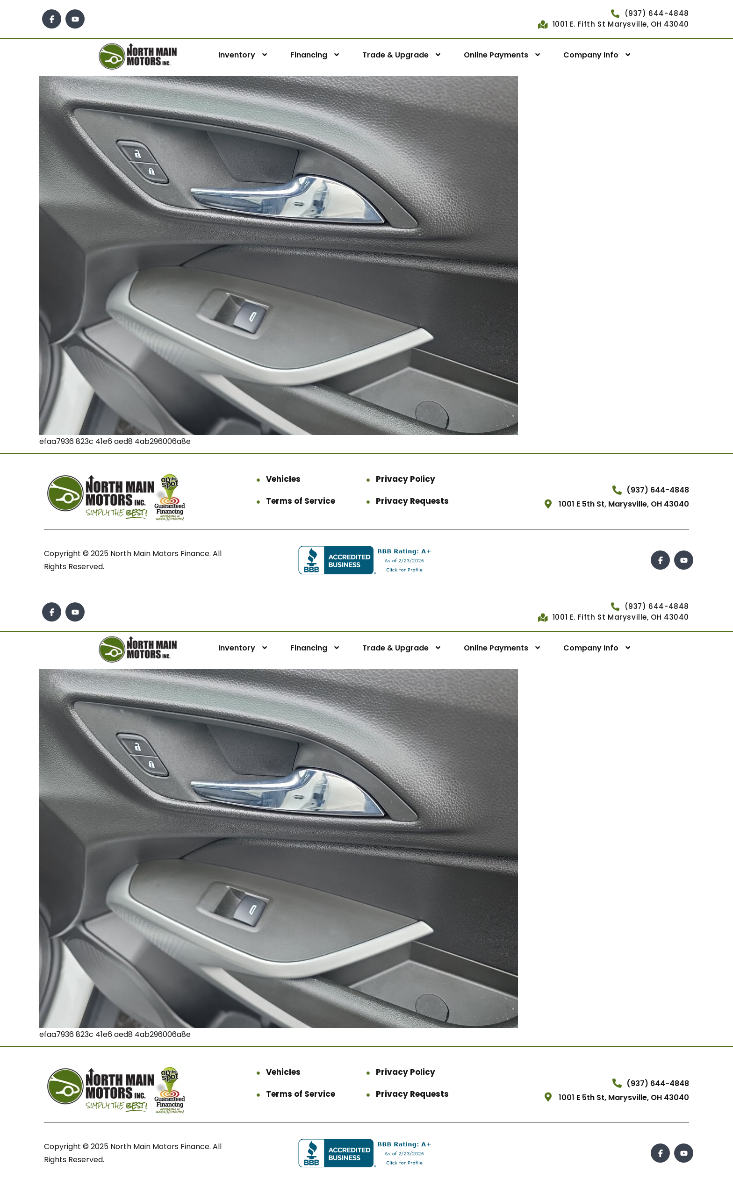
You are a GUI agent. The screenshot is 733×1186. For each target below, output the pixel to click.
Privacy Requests (412, 501)
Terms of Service (300, 501)
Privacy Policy (405, 479)
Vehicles (283, 479)
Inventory (236, 55)
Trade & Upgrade (395, 55)
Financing (308, 55)
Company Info (590, 55)
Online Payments (496, 55)
